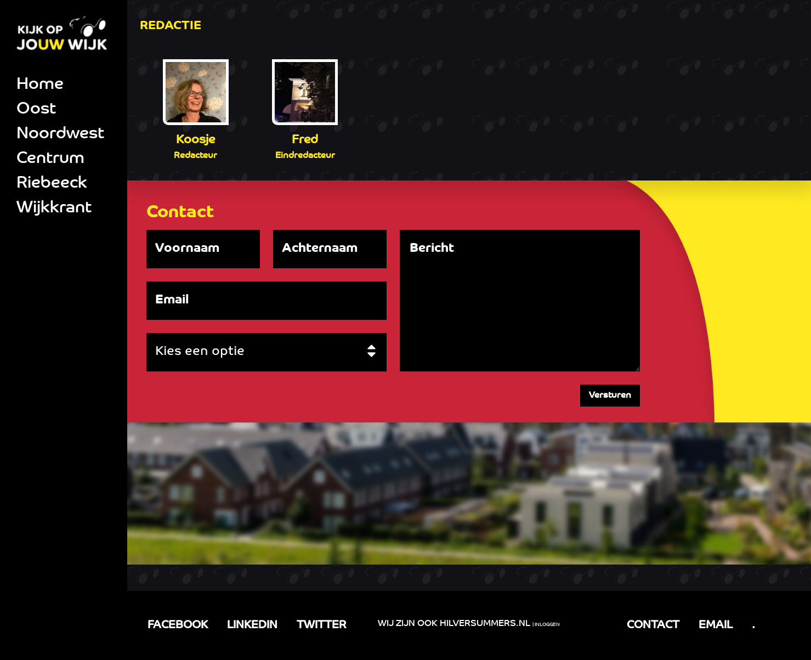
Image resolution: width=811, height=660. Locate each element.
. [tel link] (753, 625)
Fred (305, 140)
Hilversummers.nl (485, 623)
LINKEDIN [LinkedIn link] (252, 625)
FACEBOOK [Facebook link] (178, 625)
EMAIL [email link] (716, 625)
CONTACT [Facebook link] (653, 625)
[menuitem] (63, 85)
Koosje (195, 140)
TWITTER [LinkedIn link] (321, 625)
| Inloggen (546, 624)
